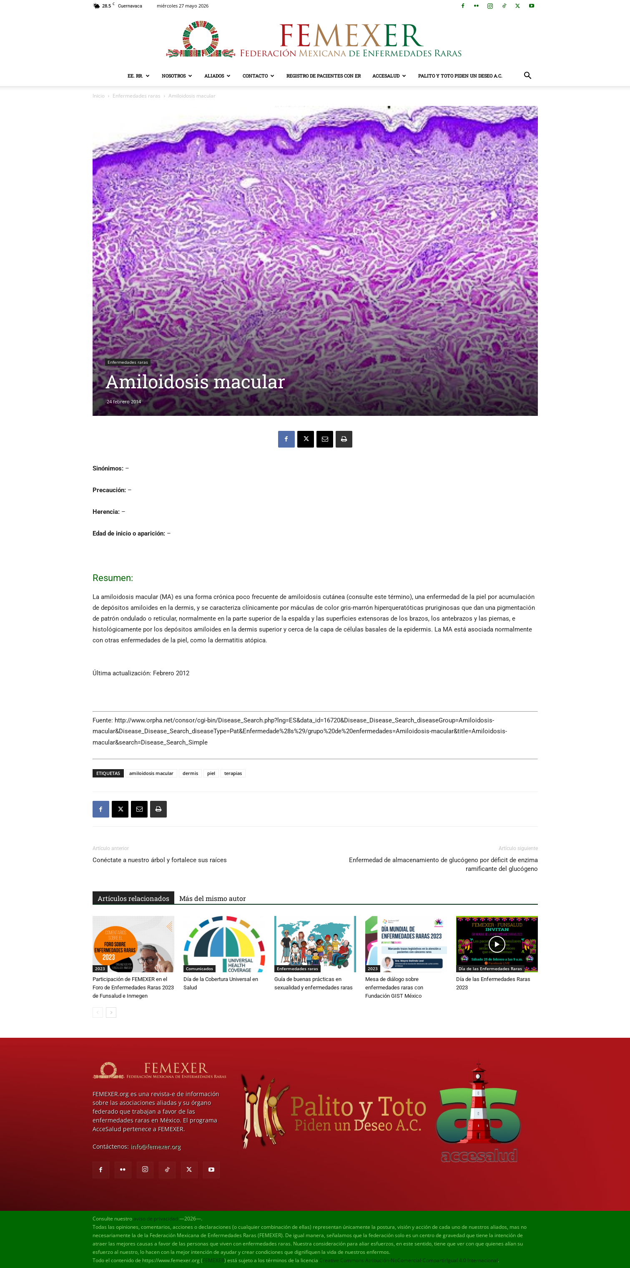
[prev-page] (98, 1012)
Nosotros (177, 76)
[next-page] (111, 1012)
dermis (190, 773)
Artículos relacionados (133, 898)
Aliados (217, 76)
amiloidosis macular (151, 773)
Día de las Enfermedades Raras (490, 968)
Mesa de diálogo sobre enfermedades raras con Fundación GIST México (394, 987)
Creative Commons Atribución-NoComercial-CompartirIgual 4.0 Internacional (408, 1260)
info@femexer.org (156, 1146)
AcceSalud (389, 76)
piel (211, 773)
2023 (100, 968)
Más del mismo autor (212, 898)
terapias (233, 773)
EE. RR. (139, 76)
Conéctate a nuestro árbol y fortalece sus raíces (160, 860)
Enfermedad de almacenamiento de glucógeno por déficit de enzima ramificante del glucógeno (443, 864)
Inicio (99, 95)
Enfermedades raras (137, 95)
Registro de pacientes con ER (323, 76)
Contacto (258, 76)
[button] (528, 77)
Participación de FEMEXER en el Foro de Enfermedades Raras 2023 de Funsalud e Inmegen (133, 987)
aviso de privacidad (155, 1218)
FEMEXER (213, 1260)
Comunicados (199, 968)
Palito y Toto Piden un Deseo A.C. (460, 76)
